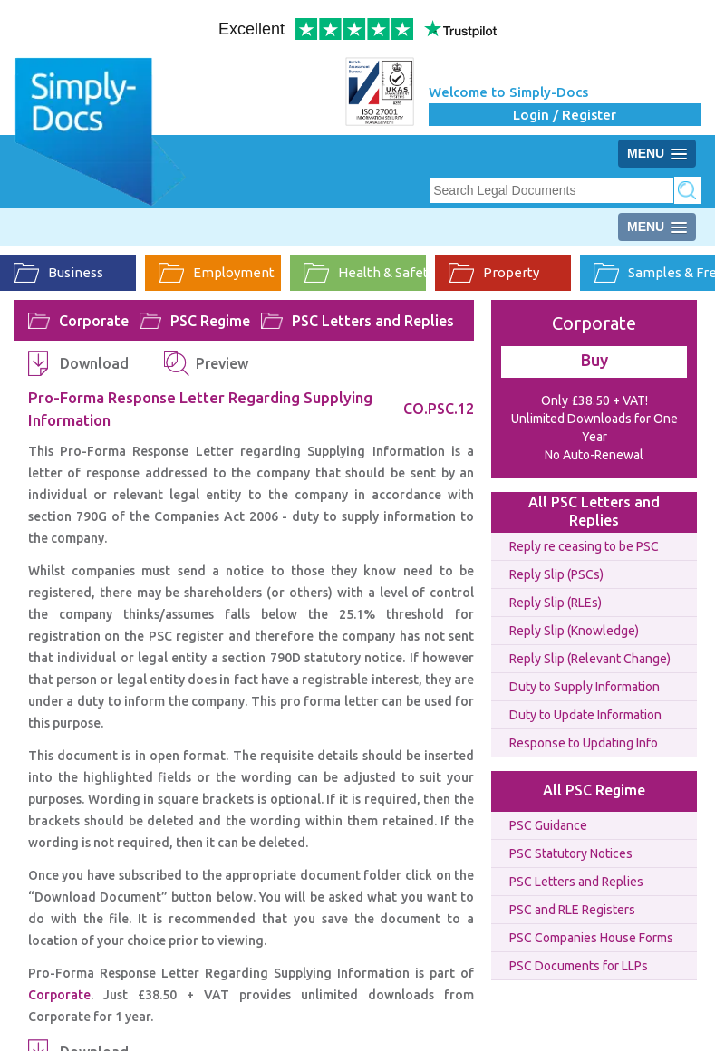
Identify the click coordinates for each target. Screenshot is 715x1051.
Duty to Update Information (585, 715)
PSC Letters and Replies (373, 321)
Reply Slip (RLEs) (555, 602)
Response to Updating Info (583, 743)
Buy (594, 360)
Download (94, 363)
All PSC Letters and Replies (594, 511)
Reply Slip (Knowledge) (574, 630)
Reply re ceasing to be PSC (584, 546)
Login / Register (564, 114)
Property (494, 272)
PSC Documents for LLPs (578, 966)
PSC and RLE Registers (572, 909)
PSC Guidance (548, 825)
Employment (217, 272)
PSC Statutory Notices (571, 853)
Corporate (94, 321)
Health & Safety (365, 272)
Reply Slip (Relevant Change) (590, 658)
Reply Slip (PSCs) (556, 574)
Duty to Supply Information (584, 687)
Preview (222, 363)
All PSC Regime (594, 790)
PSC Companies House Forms (591, 937)
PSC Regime (210, 321)
